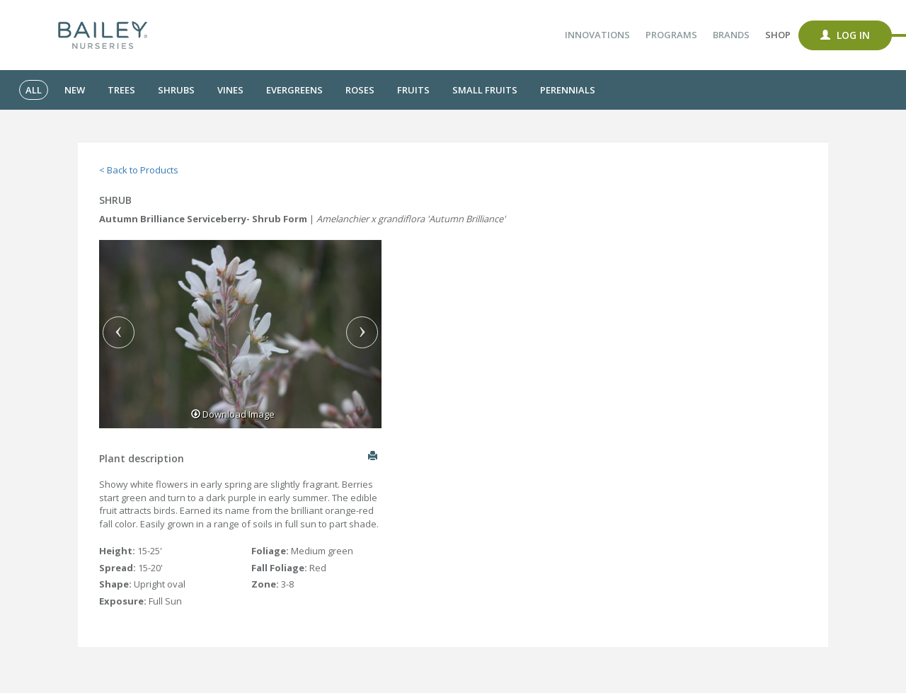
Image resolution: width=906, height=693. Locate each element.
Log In (845, 35)
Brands (731, 34)
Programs (671, 34)
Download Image (233, 414)
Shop (778, 34)
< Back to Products (138, 170)
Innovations (597, 34)
